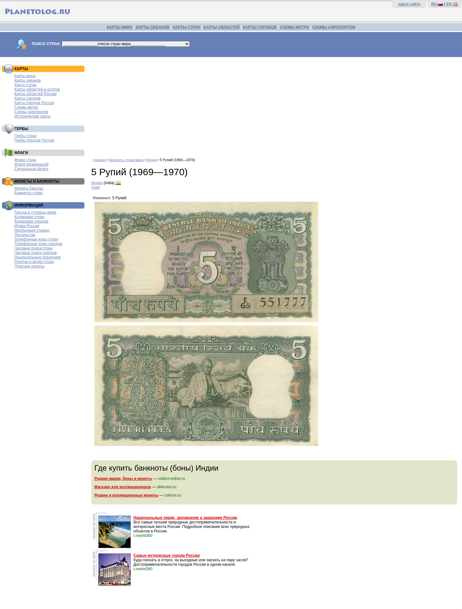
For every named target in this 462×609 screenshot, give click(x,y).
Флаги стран (25, 160)
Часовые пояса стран (33, 248)
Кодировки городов (31, 221)
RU (434, 4)
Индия (152, 160)
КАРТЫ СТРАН (186, 27)
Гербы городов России (34, 140)
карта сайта (409, 4)
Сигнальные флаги (31, 169)
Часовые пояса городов (35, 253)
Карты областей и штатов (37, 89)
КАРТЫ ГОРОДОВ (260, 27)
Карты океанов (27, 80)
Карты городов (27, 98)
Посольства (25, 235)
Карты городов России (34, 103)
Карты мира (25, 76)
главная (99, 160)
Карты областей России (35, 94)
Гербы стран (25, 136)
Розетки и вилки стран (34, 261)
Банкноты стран (28, 193)
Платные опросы (29, 266)
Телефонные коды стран (36, 239)
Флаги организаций (31, 164)
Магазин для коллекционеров (122, 487)
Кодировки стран (29, 217)
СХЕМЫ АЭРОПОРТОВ (333, 27)
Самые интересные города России (166, 555)
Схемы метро (26, 107)
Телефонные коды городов (38, 244)
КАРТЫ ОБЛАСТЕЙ (221, 27)
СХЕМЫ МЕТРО (294, 27)
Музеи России (26, 226)
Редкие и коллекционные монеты (126, 495)
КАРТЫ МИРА (119, 27)
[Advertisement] (275, 105)
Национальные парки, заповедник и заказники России (185, 517)
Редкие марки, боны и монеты (123, 478)
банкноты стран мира (125, 160)
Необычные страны (31, 230)
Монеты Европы (28, 188)
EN (448, 4)
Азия (95, 187)
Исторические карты (32, 116)
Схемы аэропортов (31, 112)
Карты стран (25, 85)
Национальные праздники (37, 257)
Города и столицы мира (35, 212)
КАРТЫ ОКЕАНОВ (153, 27)
